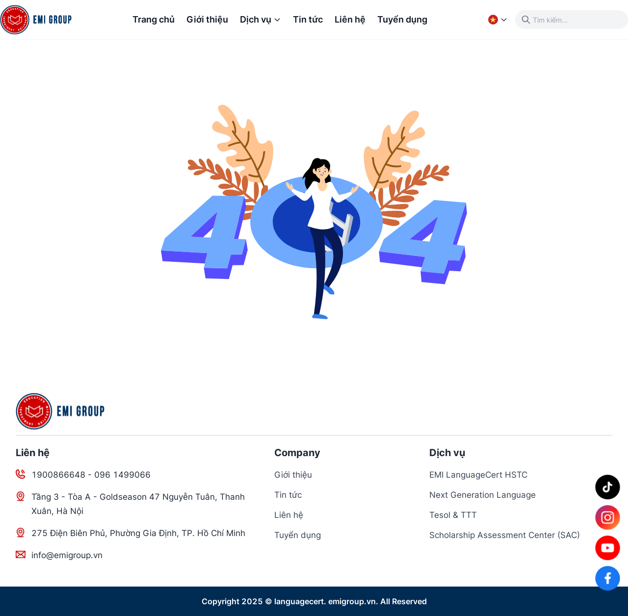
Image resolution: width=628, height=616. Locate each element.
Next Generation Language (482, 495)
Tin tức (308, 19)
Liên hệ (350, 19)
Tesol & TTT (453, 515)
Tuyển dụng (402, 19)
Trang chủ (153, 19)
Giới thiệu (207, 19)
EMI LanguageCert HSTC (478, 475)
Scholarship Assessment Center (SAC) (504, 535)
